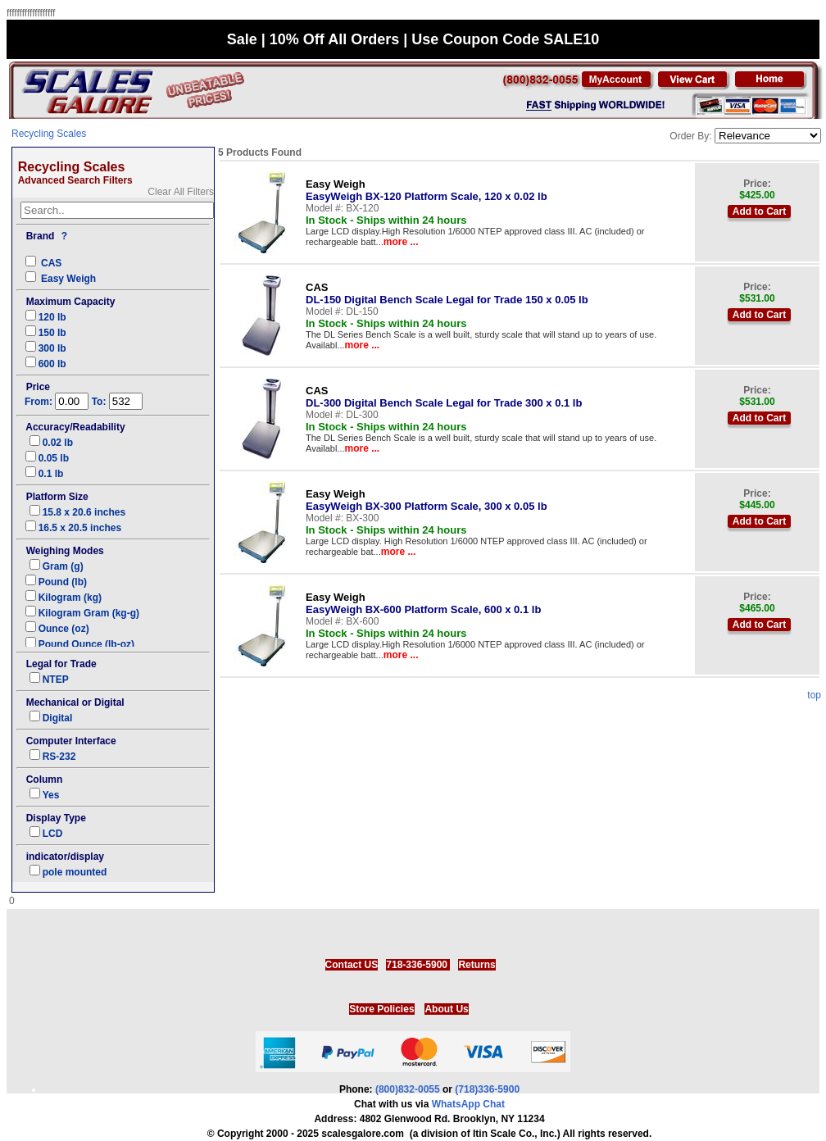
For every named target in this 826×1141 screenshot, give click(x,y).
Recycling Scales (48, 133)
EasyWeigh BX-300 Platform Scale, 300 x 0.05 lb (426, 500)
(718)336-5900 (487, 1089)
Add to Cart (759, 211)
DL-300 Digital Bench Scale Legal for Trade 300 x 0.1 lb (444, 396)
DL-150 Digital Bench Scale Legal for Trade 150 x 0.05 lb (447, 293)
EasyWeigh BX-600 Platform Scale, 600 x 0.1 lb (423, 603)
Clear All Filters (181, 192)
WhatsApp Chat (468, 1104)
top (814, 695)
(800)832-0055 (407, 1089)
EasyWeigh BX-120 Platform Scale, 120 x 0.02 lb (426, 190)
